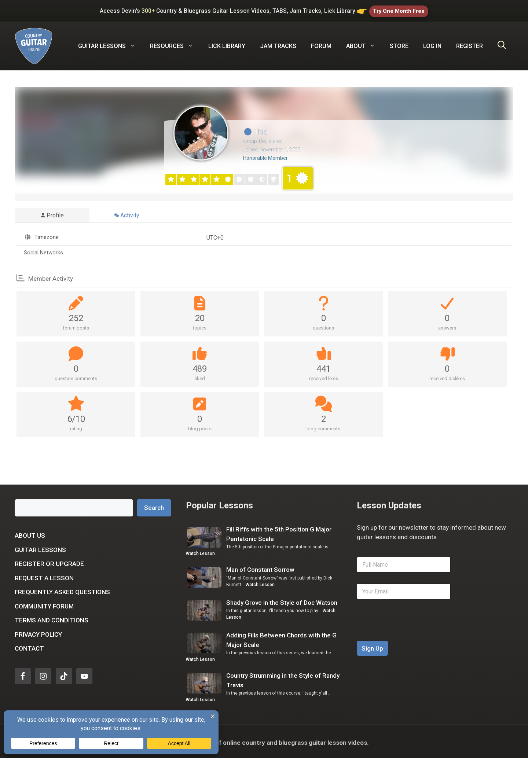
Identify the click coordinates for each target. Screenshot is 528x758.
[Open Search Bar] (501, 43)
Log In (432, 43)
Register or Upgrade (49, 561)
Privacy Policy (38, 631)
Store (399, 43)
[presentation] (412, 633)
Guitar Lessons (40, 547)
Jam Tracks (278, 43)
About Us (30, 533)
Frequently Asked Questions (62, 589)
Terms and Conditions (51, 617)
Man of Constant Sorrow (260, 567)
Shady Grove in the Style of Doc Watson (281, 599)
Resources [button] (175, 43)
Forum (321, 43)
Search (154, 504)
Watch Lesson (200, 550)
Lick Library (226, 43)
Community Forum (44, 603)
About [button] (364, 43)
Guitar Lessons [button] (110, 43)
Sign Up (372, 645)
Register (469, 43)
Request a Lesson (44, 575)
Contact (29, 646)
